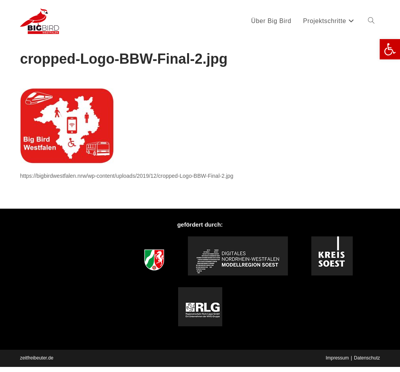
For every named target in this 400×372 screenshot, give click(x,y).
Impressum (337, 358)
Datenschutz (367, 358)
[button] (390, 49)
